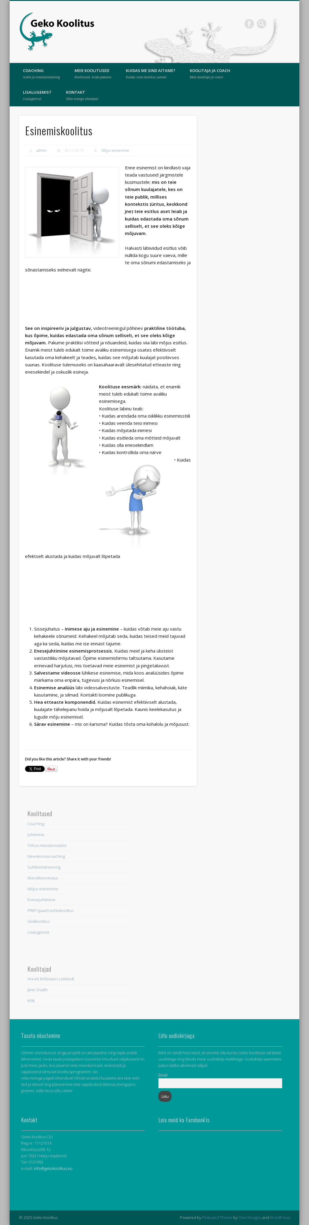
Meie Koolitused (93, 73)
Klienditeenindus (42, 878)
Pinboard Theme (217, 1217)
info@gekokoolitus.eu (53, 1168)
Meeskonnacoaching (46, 856)
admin (41, 150)
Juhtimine (35, 834)
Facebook (249, 24)
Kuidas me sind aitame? (150, 73)
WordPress (280, 1217)
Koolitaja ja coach (210, 73)
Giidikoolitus (38, 921)
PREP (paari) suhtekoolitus (50, 910)
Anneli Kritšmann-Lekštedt (50, 979)
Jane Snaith (37, 989)
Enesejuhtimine (41, 899)
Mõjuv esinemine (115, 150)
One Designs (249, 1217)
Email (162, 1075)
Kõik (31, 1000)
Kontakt (82, 95)
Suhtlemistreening (43, 867)
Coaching (41, 73)
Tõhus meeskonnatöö (47, 845)
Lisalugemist (37, 95)
